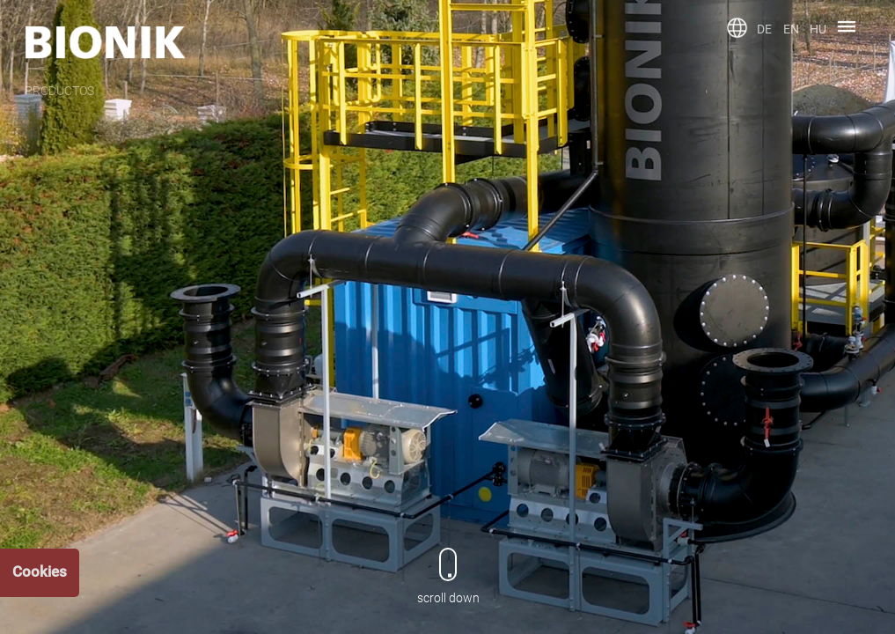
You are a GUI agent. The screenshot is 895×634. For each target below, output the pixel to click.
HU (818, 29)
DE (764, 29)
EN (791, 29)
